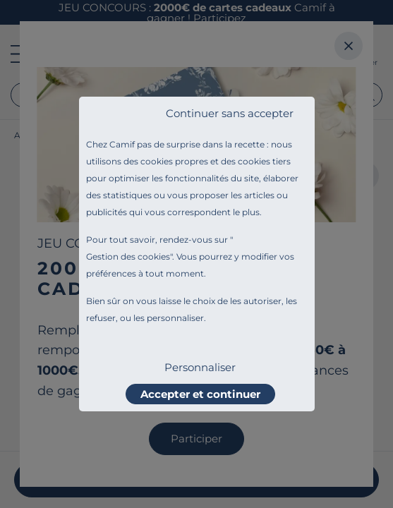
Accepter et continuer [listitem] (200, 394)
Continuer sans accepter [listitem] (230, 113)
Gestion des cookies (128, 256)
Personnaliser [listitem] (200, 367)
